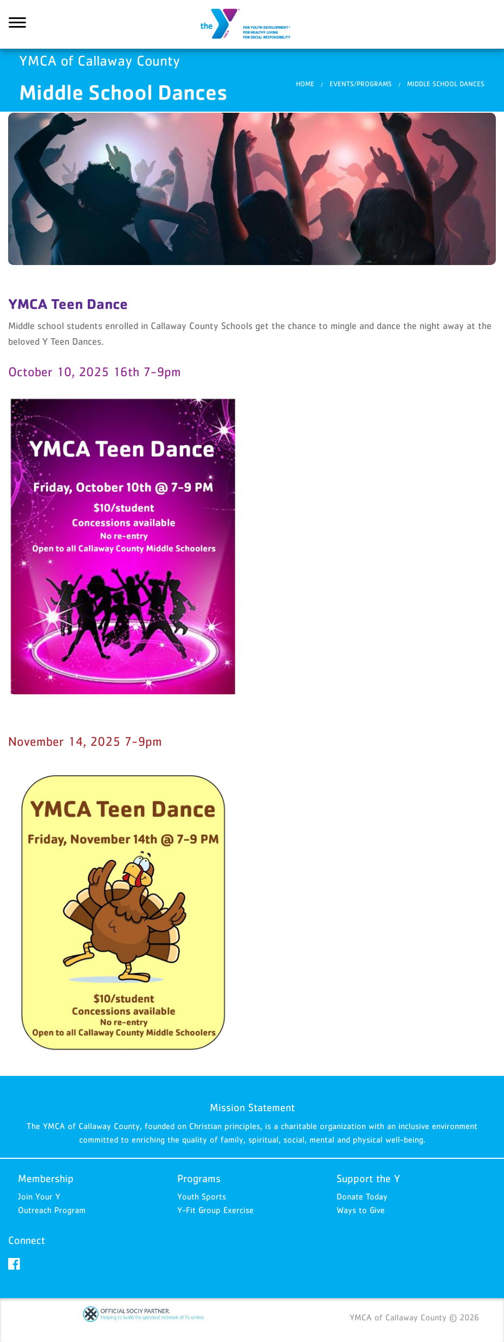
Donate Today (362, 1196)
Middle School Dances (445, 84)
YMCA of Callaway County (252, 24)
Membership (46, 1178)
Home (305, 84)
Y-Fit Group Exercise (215, 1210)
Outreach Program (52, 1210)
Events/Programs (360, 84)
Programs (199, 1178)
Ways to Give (361, 1210)
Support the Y (368, 1178)
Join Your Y (39, 1196)
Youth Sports (201, 1196)
